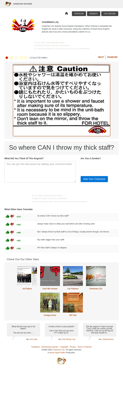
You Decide (110, 14)
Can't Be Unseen (50, 289)
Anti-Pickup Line (69, 339)
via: (28, 339)
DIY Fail (73, 315)
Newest (94, 14)
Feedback (35, 347)
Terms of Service (84, 347)
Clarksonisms (107, 339)
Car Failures (72, 289)
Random (112, 57)
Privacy (73, 347)
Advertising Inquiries (49, 347)
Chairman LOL (96, 289)
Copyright (64, 347)
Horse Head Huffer (57, 353)
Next (101, 57)
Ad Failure (27, 289)
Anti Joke (33, 339)
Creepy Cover (50, 315)
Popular (78, 14)
